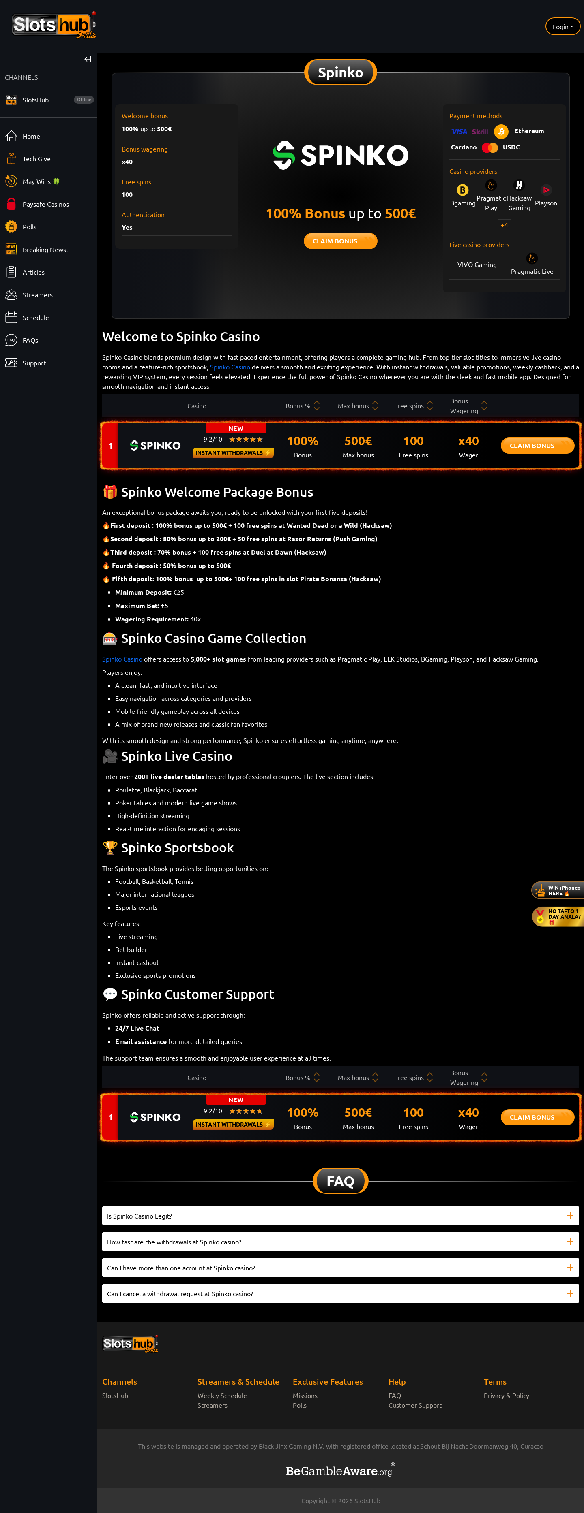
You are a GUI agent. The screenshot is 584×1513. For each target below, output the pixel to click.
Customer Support (415, 1405)
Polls (300, 1405)
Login (561, 26)
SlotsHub (115, 1395)
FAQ (395, 1395)
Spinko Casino (230, 367)
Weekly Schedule (222, 1395)
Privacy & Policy (506, 1395)
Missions (305, 1395)
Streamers (213, 1405)
